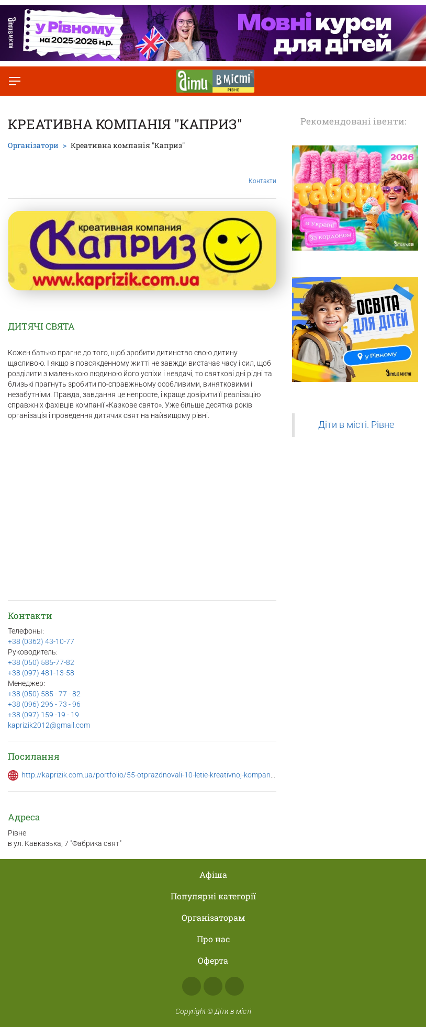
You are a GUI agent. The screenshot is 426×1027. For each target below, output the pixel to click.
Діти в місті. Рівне (356, 425)
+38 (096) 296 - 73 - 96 (44, 704)
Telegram (234, 986)
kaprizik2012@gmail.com (49, 725)
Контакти (262, 173)
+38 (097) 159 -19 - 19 (43, 714)
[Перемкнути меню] (14, 81)
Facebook (191, 986)
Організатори (33, 145)
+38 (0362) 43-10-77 (41, 641)
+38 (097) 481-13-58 (41, 673)
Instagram (213, 986)
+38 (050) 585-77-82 (41, 662)
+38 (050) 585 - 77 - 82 (44, 694)
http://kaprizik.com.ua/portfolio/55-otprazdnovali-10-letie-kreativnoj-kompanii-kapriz (158, 775)
